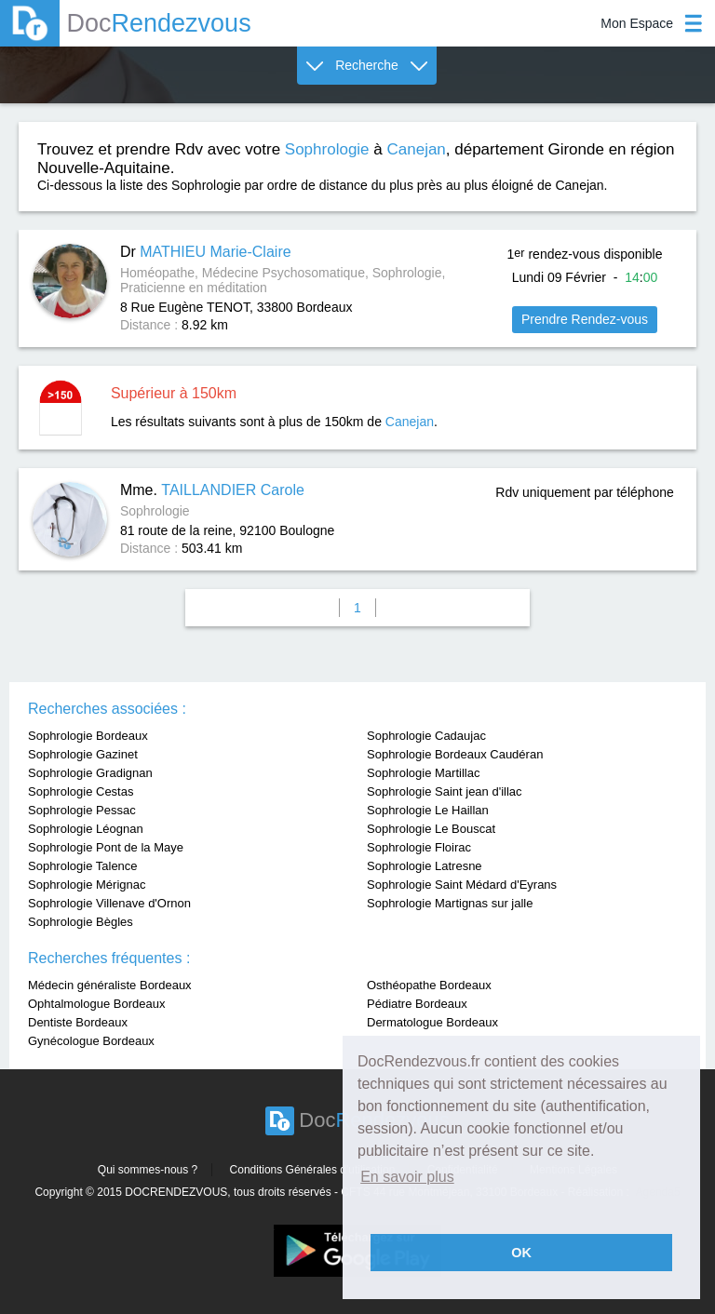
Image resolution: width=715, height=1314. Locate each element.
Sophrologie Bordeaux (88, 736)
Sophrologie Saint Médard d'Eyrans (462, 885)
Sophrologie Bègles (80, 922)
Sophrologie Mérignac (86, 885)
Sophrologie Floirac (419, 847)
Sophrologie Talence (83, 866)
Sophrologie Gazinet (83, 754)
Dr (205, 252)
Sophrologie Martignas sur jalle (450, 903)
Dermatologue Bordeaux (432, 1022)
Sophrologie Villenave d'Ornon (109, 903)
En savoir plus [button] (407, 1177)
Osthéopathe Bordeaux (429, 985)
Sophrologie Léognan (85, 829)
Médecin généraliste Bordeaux (110, 985)
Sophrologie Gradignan (90, 773)
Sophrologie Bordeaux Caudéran (455, 754)
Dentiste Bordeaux (78, 1022)
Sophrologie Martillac (423, 773)
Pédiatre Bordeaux (417, 1004)
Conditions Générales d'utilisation (313, 1169)
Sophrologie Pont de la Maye (105, 847)
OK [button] (521, 1252)
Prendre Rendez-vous (584, 319)
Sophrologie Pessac (82, 810)
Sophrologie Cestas (80, 791)
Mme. (212, 490)
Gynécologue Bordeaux (91, 1041)
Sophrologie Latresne (424, 866)
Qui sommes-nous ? (147, 1169)
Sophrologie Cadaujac (426, 736)
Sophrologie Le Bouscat (431, 829)
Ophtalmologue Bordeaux (96, 1004)
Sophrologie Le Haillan (428, 810)
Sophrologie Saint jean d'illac (444, 791)
